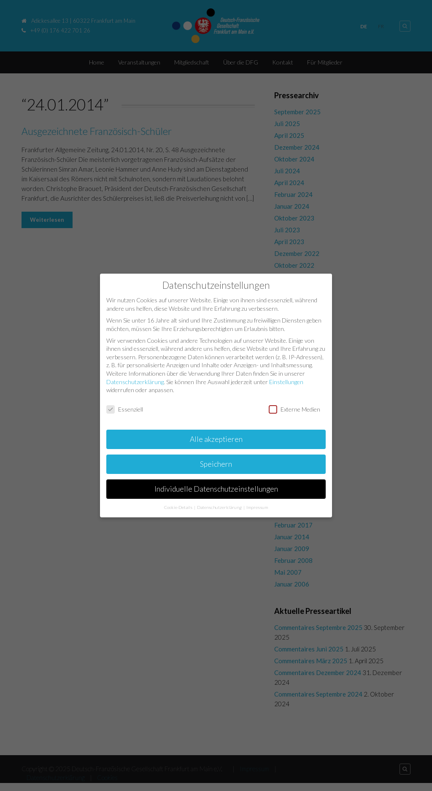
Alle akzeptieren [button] (216, 438)
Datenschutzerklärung (135, 381)
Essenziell (124, 409)
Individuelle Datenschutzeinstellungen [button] (216, 488)
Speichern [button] (216, 463)
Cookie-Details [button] (178, 506)
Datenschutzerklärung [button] (220, 506)
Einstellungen (286, 381)
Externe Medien (294, 409)
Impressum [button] (257, 506)
